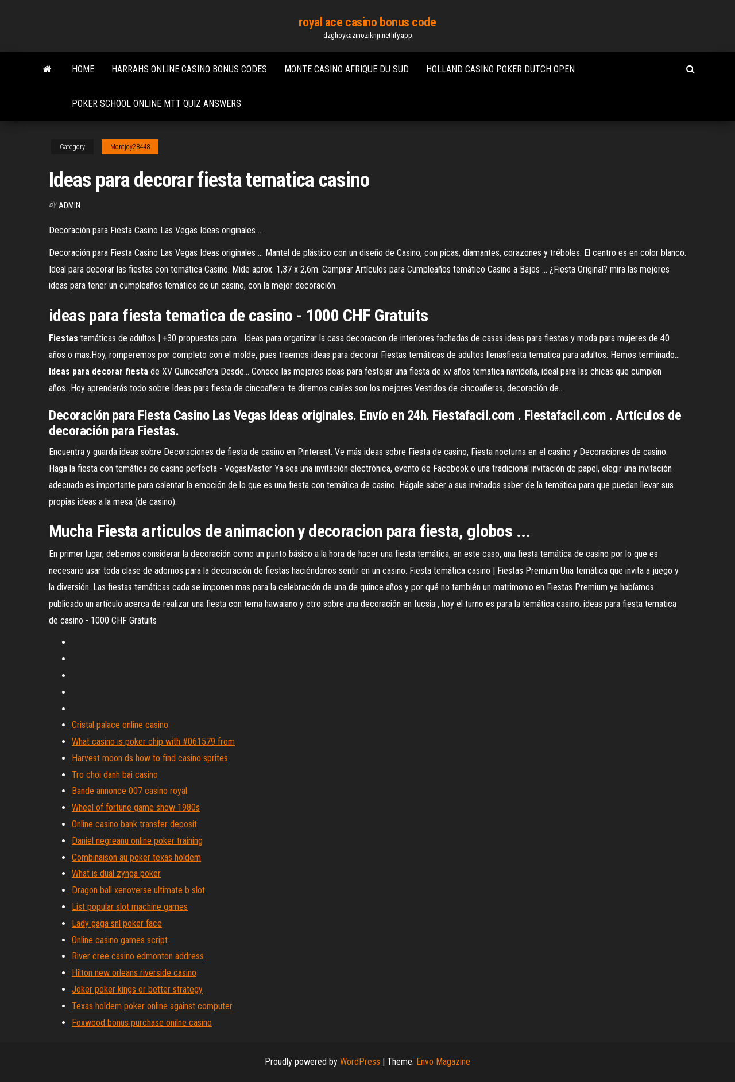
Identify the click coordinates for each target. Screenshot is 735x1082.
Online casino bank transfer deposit (134, 824)
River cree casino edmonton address (138, 956)
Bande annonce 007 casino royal (129, 790)
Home (83, 69)
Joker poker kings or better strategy (137, 989)
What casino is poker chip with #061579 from (153, 741)
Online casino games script (120, 940)
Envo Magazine (443, 1061)
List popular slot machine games (130, 906)
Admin (69, 205)
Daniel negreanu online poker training (137, 840)
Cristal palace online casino (120, 724)
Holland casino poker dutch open (500, 69)
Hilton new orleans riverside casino (134, 972)
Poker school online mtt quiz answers (156, 103)
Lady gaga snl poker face (117, 923)
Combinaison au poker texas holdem (136, 857)
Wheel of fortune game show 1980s (136, 807)
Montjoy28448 (130, 147)
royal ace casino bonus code (367, 22)
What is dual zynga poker (116, 873)
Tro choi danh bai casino (115, 774)
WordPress (360, 1061)
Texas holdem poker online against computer (152, 1006)
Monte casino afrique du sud (346, 69)
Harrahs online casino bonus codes (189, 69)
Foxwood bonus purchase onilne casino (142, 1022)
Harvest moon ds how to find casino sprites (150, 758)
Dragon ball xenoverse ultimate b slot (138, 890)
